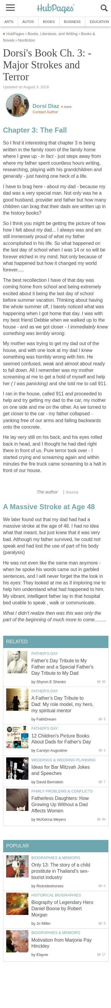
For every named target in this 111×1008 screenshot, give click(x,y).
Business (72, 21)
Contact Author (45, 112)
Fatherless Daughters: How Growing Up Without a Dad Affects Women (60, 804)
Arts (8, 21)
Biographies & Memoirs (55, 858)
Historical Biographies (56, 895)
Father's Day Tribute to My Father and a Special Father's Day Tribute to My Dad (62, 667)
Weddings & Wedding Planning (63, 760)
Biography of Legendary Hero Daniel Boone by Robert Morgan (62, 908)
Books (49, 21)
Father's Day (44, 653)
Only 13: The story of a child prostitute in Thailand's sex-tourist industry (60, 871)
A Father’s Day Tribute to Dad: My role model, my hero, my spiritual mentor (62, 704)
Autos (28, 21)
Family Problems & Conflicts (62, 791)
